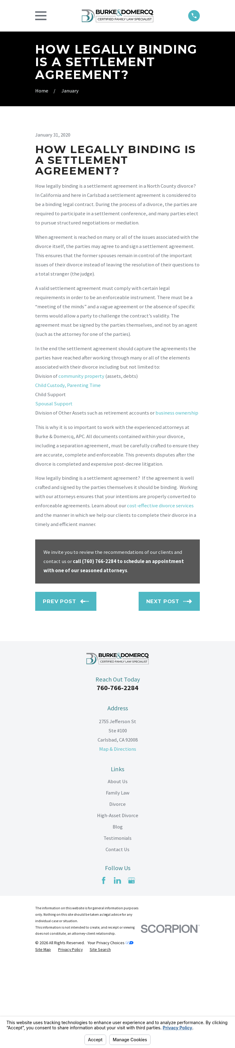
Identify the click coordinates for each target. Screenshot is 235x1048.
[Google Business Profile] (131, 966)
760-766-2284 (117, 774)
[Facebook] (103, 966)
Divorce (117, 890)
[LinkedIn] (117, 966)
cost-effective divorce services (160, 592)
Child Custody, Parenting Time (68, 471)
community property (81, 462)
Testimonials (117, 924)
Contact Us (117, 936)
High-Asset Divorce (117, 901)
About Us (118, 867)
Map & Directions (117, 835)
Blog (118, 913)
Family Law (117, 879)
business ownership (176, 499)
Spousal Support (54, 490)
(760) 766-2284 (99, 647)
